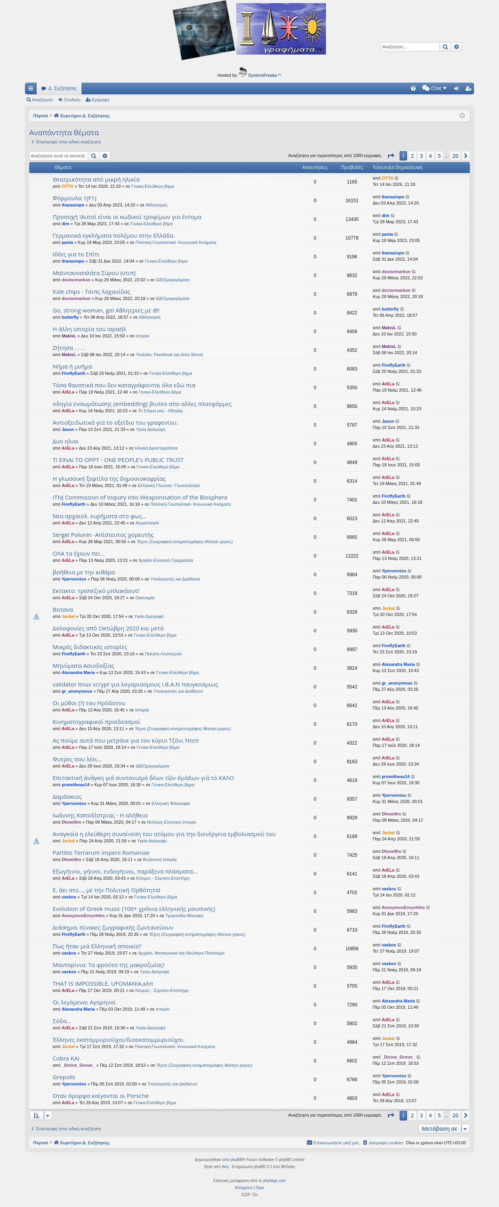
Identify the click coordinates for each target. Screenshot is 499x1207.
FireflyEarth (73, 373)
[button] (390, 156)
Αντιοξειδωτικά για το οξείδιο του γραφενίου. (115, 422)
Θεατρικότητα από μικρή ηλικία (96, 179)
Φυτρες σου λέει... (77, 759)
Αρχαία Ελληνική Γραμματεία (165, 560)
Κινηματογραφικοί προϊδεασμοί (96, 721)
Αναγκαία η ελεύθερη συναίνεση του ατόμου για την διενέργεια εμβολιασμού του (164, 834)
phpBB (236, 1160)
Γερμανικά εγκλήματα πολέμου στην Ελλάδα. (114, 235)
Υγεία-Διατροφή (151, 429)
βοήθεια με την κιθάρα (84, 572)
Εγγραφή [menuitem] (469, 90)
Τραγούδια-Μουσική (184, 915)
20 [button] (455, 155)
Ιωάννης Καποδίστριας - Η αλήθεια (100, 815)
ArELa (68, 392)
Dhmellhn (71, 822)
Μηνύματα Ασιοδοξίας (83, 665)
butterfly (70, 317)
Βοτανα (63, 609)
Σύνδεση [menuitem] (458, 90)
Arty (225, 1167)
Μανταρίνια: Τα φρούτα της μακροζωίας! (109, 965)
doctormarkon (76, 279)
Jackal (68, 616)
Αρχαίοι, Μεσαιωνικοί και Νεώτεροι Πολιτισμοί (181, 953)
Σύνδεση (72, 99)
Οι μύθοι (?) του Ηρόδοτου (89, 703)
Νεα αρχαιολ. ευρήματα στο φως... (100, 516)
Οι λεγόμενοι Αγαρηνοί (84, 1002)
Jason (68, 429)
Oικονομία (144, 597)
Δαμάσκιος (67, 796)
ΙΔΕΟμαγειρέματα (172, 279)
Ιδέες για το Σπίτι (76, 254)
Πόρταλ (40, 115)
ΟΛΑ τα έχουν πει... (79, 553)
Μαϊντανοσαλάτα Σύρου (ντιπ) (94, 273)
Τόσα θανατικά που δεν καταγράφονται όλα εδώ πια (124, 385)
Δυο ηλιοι (66, 441)
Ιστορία (142, 336)
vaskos (69, 897)
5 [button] (439, 155)
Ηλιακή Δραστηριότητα (156, 448)
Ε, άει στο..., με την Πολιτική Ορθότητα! (106, 890)
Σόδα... (62, 1021)
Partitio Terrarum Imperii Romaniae (101, 852)
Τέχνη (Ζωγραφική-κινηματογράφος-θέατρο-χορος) (185, 541)
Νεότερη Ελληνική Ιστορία (171, 822)
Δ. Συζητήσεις (62, 88)
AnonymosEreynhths (83, 915)
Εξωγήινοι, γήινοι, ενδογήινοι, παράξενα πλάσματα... (125, 871)
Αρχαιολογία (147, 523)
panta (67, 242)
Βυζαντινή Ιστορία (160, 859)
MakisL (69, 336)
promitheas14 (76, 784)
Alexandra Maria (78, 672)
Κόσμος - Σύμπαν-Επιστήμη (162, 878)
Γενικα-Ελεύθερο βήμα (152, 186)
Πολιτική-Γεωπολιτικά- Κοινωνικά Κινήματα (176, 242)
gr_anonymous (77, 691)
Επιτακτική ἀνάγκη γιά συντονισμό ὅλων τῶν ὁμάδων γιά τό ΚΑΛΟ (143, 778)
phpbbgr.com (274, 1181)
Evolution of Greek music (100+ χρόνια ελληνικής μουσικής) (134, 908)
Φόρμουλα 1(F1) (74, 198)
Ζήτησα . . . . (69, 347)
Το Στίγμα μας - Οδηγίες (160, 410)
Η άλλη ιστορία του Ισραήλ (89, 329)
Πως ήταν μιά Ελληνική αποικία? (97, 946)
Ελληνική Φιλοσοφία (171, 803)
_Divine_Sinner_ (78, 1065)
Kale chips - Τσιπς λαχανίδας (91, 291)
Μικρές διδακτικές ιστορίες (90, 647)
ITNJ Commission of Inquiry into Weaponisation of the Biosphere (140, 497)
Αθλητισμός (157, 205)
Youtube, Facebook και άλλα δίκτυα (169, 354)
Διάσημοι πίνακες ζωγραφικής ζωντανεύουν (113, 927)
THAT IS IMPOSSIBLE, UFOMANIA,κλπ (103, 983)
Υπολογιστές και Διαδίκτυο (175, 579)
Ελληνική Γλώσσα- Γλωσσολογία (169, 485)
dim (65, 223)
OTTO (67, 186)
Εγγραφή (100, 99)
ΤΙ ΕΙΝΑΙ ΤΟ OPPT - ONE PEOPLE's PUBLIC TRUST (118, 460)
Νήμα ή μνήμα (72, 366)
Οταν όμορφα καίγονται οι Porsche (101, 1095)
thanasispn (73, 205)
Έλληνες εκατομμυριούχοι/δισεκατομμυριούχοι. (119, 1039)
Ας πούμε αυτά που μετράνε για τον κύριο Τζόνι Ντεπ (126, 740)
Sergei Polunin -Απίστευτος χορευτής (103, 534)
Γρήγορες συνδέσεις (32, 90)
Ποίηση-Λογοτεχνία (163, 653)
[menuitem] (347, 88)
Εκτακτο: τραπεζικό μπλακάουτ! (96, 591)
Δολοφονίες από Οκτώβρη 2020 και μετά (108, 628)
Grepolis (64, 1077)
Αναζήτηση (42, 99)
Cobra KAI (66, 1058)
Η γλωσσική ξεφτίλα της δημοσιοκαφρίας (109, 478)
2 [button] (412, 155)
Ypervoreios (74, 579)
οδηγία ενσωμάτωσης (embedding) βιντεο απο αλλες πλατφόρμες (142, 404)
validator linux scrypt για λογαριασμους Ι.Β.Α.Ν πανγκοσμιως (135, 684)
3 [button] (421, 155)
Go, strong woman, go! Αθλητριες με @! (106, 310)
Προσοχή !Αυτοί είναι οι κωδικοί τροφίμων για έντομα (127, 217)
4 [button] (430, 155)
